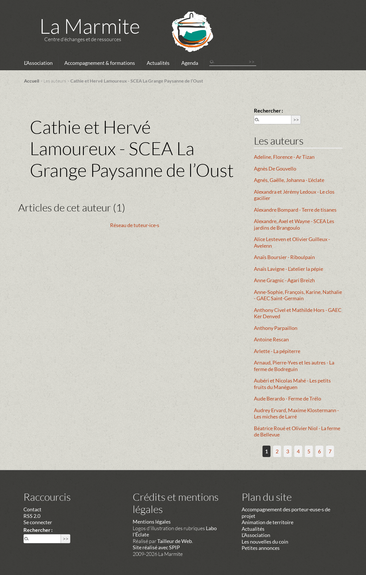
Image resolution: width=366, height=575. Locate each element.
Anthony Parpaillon (275, 328)
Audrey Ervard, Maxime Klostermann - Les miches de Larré (296, 413)
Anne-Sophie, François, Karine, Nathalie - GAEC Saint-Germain (298, 295)
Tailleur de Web (174, 541)
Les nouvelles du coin (265, 541)
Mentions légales (152, 521)
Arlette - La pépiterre (277, 351)
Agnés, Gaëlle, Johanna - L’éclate (289, 180)
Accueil (31, 80)
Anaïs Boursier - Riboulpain (284, 257)
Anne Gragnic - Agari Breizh (284, 280)
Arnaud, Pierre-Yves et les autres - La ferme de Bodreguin (294, 365)
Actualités (158, 63)
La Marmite (89, 25)
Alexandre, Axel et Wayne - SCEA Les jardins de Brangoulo (294, 224)
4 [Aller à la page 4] (298, 451)
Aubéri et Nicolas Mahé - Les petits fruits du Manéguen (292, 383)
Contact (32, 509)
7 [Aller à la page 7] (330, 451)
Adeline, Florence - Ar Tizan (284, 157)
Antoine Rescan (271, 339)
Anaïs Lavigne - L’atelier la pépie (288, 269)
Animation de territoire (267, 522)
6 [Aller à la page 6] (319, 451)
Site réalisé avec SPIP (156, 547)
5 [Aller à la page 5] (308, 451)
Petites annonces (261, 548)
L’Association (38, 63)
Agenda (189, 63)
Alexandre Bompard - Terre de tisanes (295, 210)
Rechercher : (268, 110)
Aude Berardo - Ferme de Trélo (287, 398)
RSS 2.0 (31, 516)
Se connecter (37, 522)
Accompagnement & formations (99, 63)
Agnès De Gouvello (275, 168)
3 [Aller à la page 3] (287, 451)
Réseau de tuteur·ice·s (134, 225)
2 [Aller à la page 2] (277, 451)
